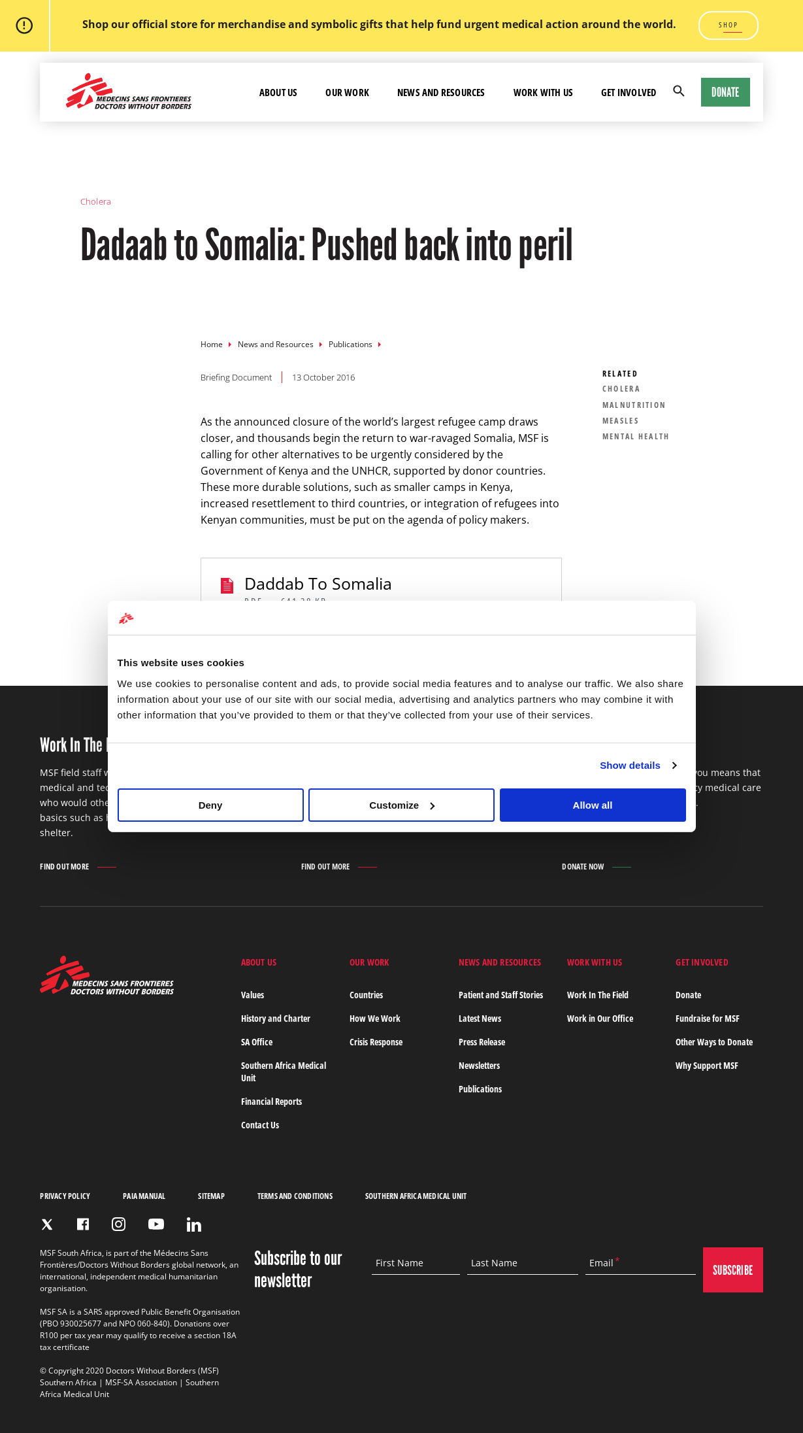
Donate (725, 92)
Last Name (494, 1263)
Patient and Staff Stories (501, 994)
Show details (630, 765)
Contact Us (260, 1125)
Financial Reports (271, 1101)
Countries (366, 994)
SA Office (256, 1042)
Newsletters (479, 1065)
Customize (401, 805)
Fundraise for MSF (708, 1018)
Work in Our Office (600, 1018)
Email (601, 1263)
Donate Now (583, 866)
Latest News (480, 1018)
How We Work (375, 1018)
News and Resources (276, 344)
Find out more (64, 867)
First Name (399, 1263)
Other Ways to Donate (714, 1042)
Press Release (482, 1042)
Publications (350, 344)
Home (212, 344)
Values (252, 994)
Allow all (593, 805)
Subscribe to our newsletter (298, 1269)
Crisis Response (376, 1042)
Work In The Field (598, 994)
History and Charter (275, 1018)
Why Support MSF (707, 1065)
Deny (211, 805)
